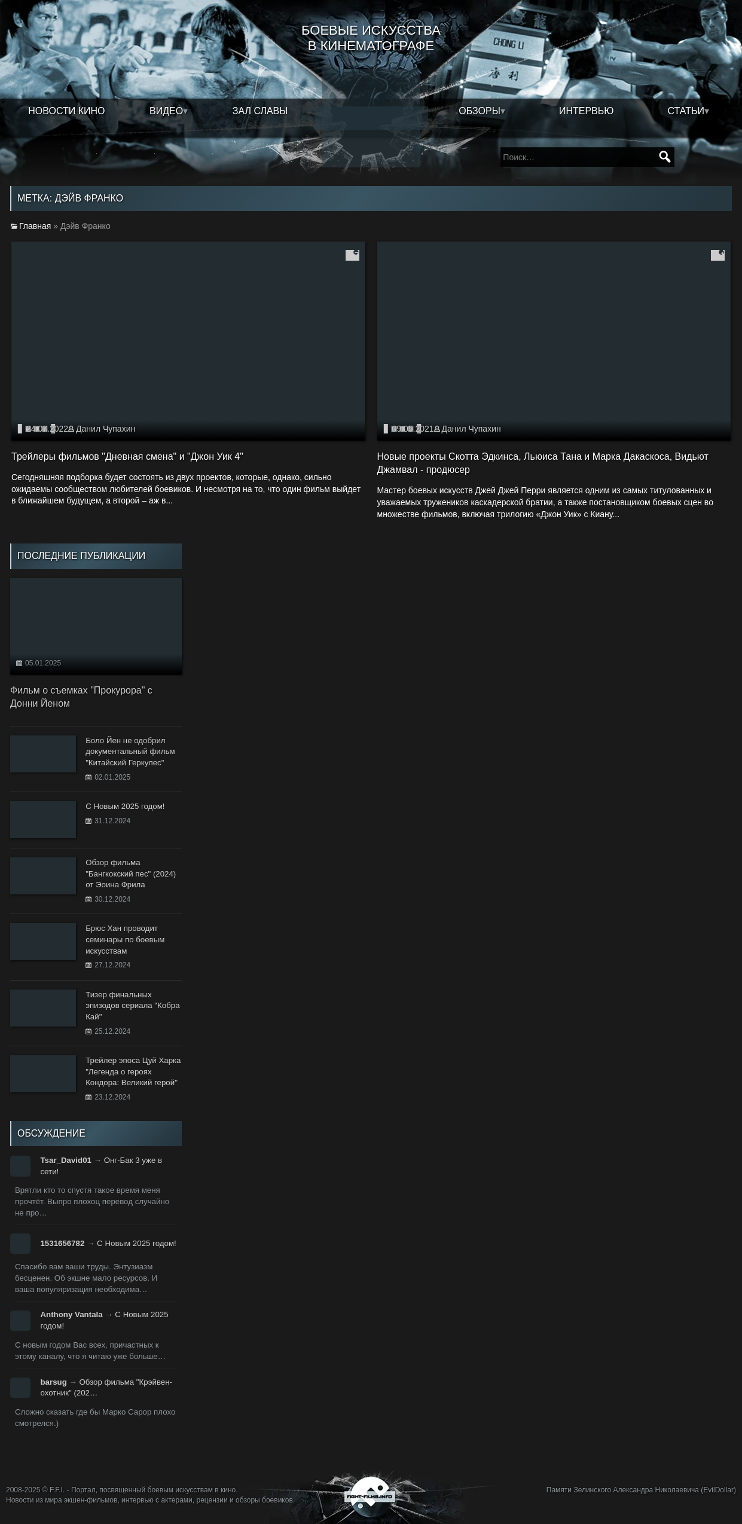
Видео (166, 111)
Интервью (586, 111)
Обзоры (479, 111)
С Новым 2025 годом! (136, 1243)
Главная (35, 226)
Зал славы (260, 111)
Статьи (685, 111)
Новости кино (66, 111)
